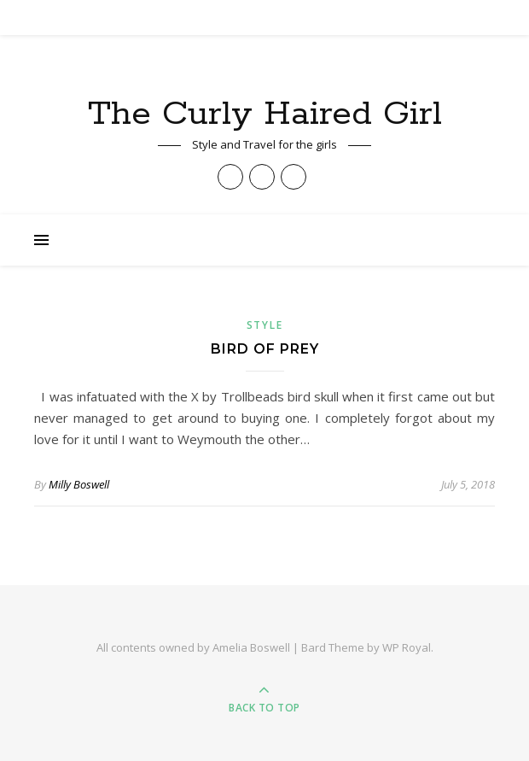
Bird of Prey (265, 349)
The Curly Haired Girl (265, 114)
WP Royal (406, 647)
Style (265, 325)
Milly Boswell (79, 484)
